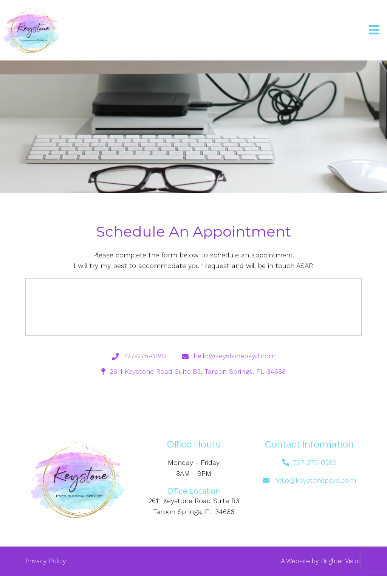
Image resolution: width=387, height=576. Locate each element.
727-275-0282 (314, 462)
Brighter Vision (341, 561)
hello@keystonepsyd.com (315, 480)
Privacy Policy (45, 561)
